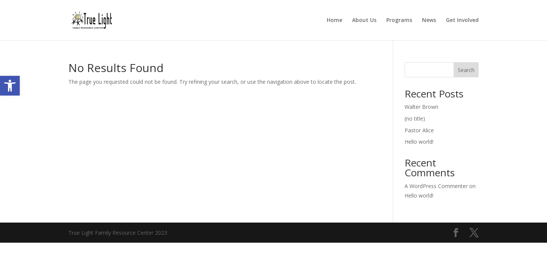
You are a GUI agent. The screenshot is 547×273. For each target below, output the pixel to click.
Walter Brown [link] (421, 106)
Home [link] (334, 20)
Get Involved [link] (462, 20)
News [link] (429, 20)
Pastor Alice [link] (419, 130)
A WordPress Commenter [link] (436, 186)
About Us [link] (364, 20)
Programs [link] (399, 20)
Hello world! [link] (419, 141)
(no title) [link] (415, 118)
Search (466, 70)
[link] (10, 86)
